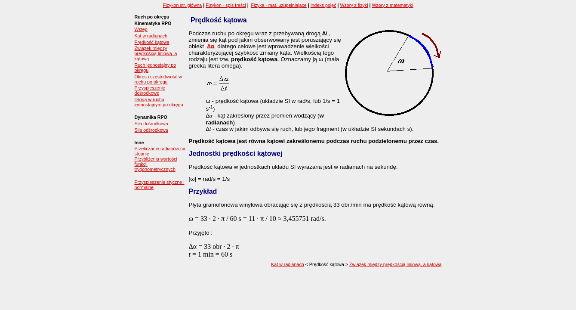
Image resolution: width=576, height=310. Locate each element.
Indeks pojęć (323, 5)
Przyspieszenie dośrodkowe (150, 90)
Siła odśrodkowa (151, 130)
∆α (210, 46)
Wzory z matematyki (392, 5)
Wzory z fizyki (354, 5)
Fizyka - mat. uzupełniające (279, 5)
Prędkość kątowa (152, 42)
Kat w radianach (151, 35)
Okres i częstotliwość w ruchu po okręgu (158, 79)
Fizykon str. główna (182, 5)
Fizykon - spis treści (226, 5)
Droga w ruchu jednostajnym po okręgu (159, 102)
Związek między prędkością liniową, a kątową (156, 53)
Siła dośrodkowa (151, 123)
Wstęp (141, 29)
